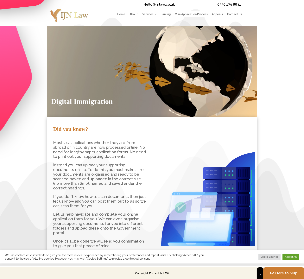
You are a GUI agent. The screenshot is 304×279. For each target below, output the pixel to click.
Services (147, 14)
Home (121, 14)
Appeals (217, 14)
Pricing (166, 14)
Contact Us (234, 14)
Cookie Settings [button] (269, 256)
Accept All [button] (291, 256)
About (134, 14)
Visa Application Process (191, 14)
